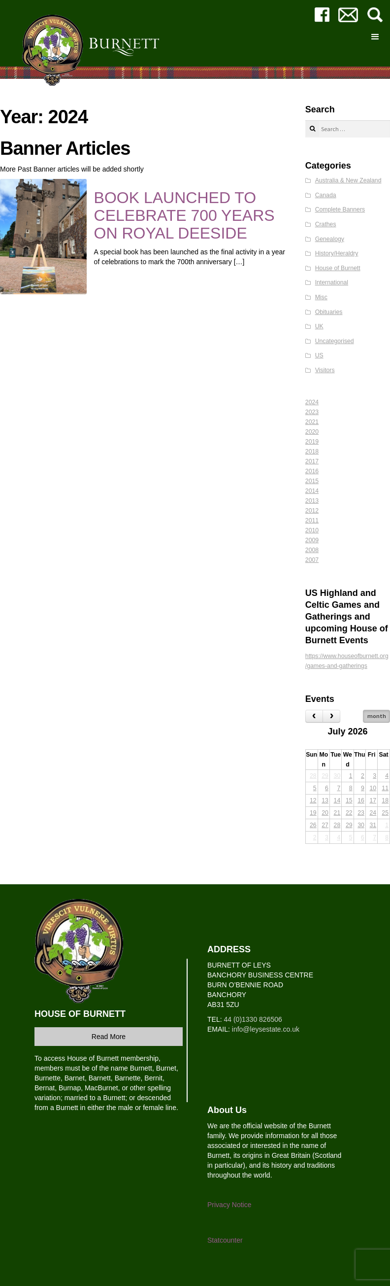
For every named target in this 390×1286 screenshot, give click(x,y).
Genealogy (329, 239)
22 (349, 812)
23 (361, 812)
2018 (312, 451)
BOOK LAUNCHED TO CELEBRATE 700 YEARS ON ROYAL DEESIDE (184, 215)
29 (325, 775)
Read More (109, 1037)
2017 (312, 461)
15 (349, 800)
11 (385, 788)
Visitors (325, 370)
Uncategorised (334, 341)
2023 (312, 412)
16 (361, 800)
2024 (312, 402)
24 (372, 812)
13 (325, 800)
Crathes (325, 224)
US (319, 355)
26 (313, 825)
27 (325, 825)
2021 (312, 421)
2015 (312, 481)
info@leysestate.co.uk (265, 1029)
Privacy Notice (229, 1205)
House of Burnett (337, 268)
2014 (312, 490)
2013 (312, 500)
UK (319, 326)
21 (337, 812)
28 (313, 775)
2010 (312, 530)
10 (372, 788)
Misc (321, 297)
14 (337, 800)
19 (313, 812)
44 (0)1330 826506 (253, 1019)
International (331, 282)
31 (372, 825)
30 (337, 775)
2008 (312, 550)
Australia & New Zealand (348, 180)
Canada (325, 195)
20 (325, 812)
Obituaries (329, 312)
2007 (312, 559)
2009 (312, 540)
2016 (312, 471)
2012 (312, 510)
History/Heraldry (336, 253)
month (376, 716)
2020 (312, 431)
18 (385, 800)
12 (313, 800)
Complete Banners (340, 209)
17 (372, 800)
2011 (312, 520)
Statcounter (225, 1240)
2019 (312, 441)
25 (385, 812)
